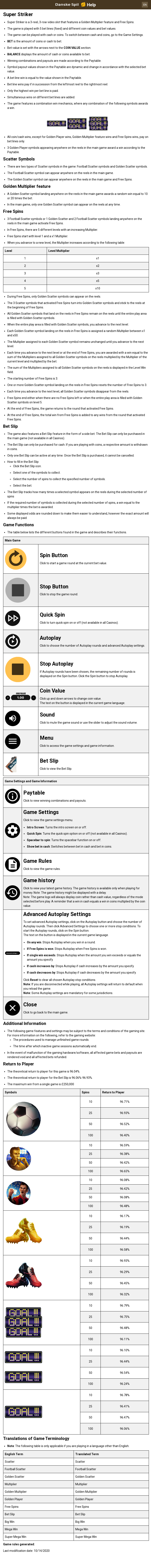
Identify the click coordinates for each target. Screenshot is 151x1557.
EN (145, 4)
